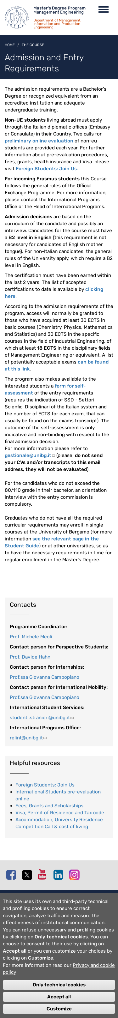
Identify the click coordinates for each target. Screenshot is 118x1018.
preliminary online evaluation (39, 141)
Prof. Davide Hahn (30, 657)
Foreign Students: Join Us (46, 169)
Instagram (75, 874)
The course (33, 45)
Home (10, 45)
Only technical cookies (59, 991)
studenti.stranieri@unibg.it (42, 717)
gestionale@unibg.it (30, 455)
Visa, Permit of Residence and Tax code (59, 813)
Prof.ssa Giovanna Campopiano (44, 677)
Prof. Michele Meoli (31, 637)
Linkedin (60, 874)
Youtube (44, 874)
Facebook (12, 874)
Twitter (28, 875)
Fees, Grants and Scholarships (49, 806)
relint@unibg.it (28, 738)
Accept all (59, 1003)
